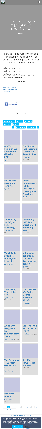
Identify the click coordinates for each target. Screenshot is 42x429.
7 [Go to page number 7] (22, 407)
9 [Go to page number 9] (27, 407)
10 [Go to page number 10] (30, 407)
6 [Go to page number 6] (20, 407)
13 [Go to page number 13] (4, 409)
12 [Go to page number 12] (35, 407)
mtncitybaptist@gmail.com (10, 89)
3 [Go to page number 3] (13, 407)
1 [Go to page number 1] (8, 407)
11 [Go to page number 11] (33, 407)
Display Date (20, 127)
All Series (7, 124)
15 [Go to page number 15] (10, 409)
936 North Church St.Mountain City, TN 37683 (9, 86)
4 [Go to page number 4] (15, 407)
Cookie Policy (29, 423)
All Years (28, 121)
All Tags (20, 121)
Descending (31, 127)
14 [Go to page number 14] (7, 409)
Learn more (21, 33)
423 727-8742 (6, 92)
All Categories (9, 121)
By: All (15, 124)
